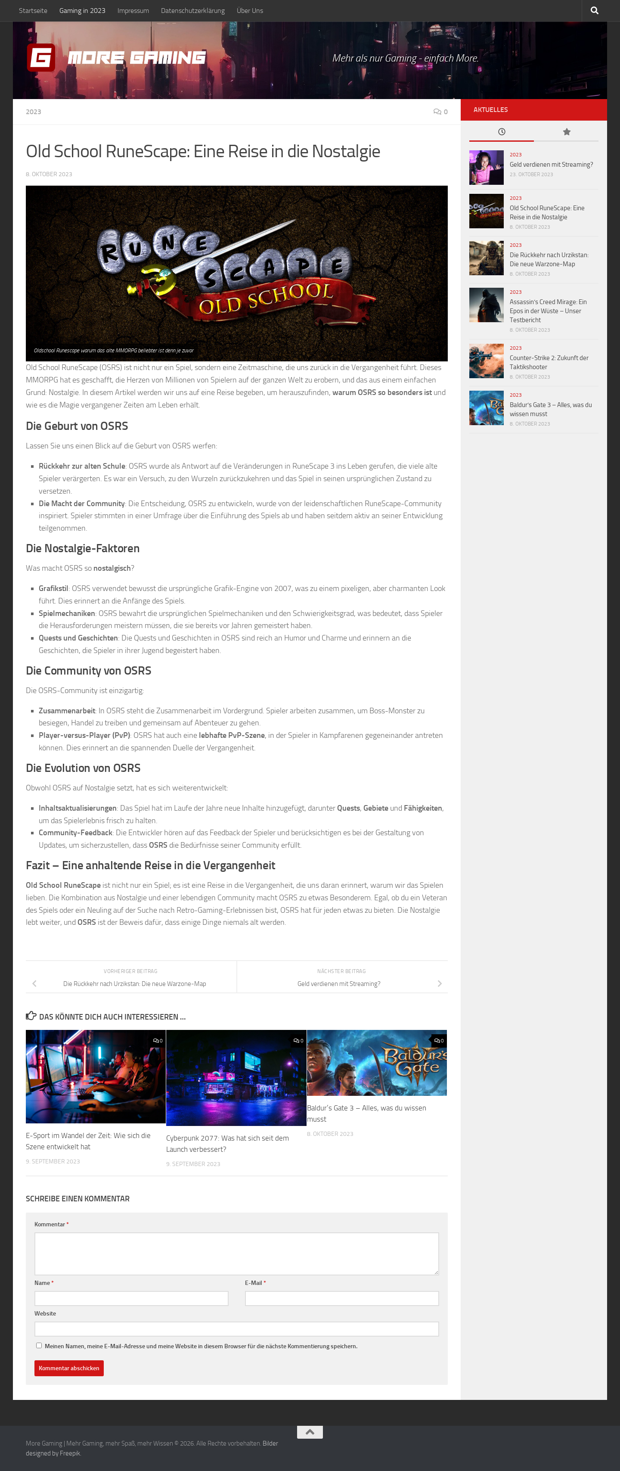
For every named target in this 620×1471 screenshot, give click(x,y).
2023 (33, 112)
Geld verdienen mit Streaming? (551, 164)
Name (44, 1283)
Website (45, 1313)
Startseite (33, 10)
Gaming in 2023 (82, 10)
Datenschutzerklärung (193, 10)
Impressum (133, 10)
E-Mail (255, 1283)
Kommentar (51, 1224)
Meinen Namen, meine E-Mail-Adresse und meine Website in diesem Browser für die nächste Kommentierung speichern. (201, 1346)
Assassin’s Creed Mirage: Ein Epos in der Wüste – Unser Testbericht (548, 311)
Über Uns (250, 10)
